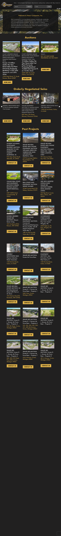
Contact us (12, 163)
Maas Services (35, 2)
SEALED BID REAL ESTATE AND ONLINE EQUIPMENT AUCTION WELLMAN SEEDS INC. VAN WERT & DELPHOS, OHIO (47, 149)
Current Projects (21, 2)
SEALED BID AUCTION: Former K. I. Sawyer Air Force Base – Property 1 (30, 289)
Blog (54, 2)
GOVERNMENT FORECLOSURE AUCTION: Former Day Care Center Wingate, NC (46, 220)
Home (15, 2)
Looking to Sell (49, 2)
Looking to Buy (42, 2)
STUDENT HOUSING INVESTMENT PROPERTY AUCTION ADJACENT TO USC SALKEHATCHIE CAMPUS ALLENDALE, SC (13, 149)
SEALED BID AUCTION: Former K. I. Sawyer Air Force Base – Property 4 (30, 321)
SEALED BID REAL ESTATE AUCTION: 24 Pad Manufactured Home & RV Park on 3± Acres (13, 290)
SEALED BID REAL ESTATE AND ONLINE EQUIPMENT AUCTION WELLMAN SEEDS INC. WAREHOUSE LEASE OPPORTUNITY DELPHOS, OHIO (30, 150)
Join (49, 6)
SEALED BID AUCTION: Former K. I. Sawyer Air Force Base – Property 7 (30, 353)
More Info (7, 82)
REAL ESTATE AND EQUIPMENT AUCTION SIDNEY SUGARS (30, 184)
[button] (1, 106)
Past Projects (28, 2)
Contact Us (57, 2)
